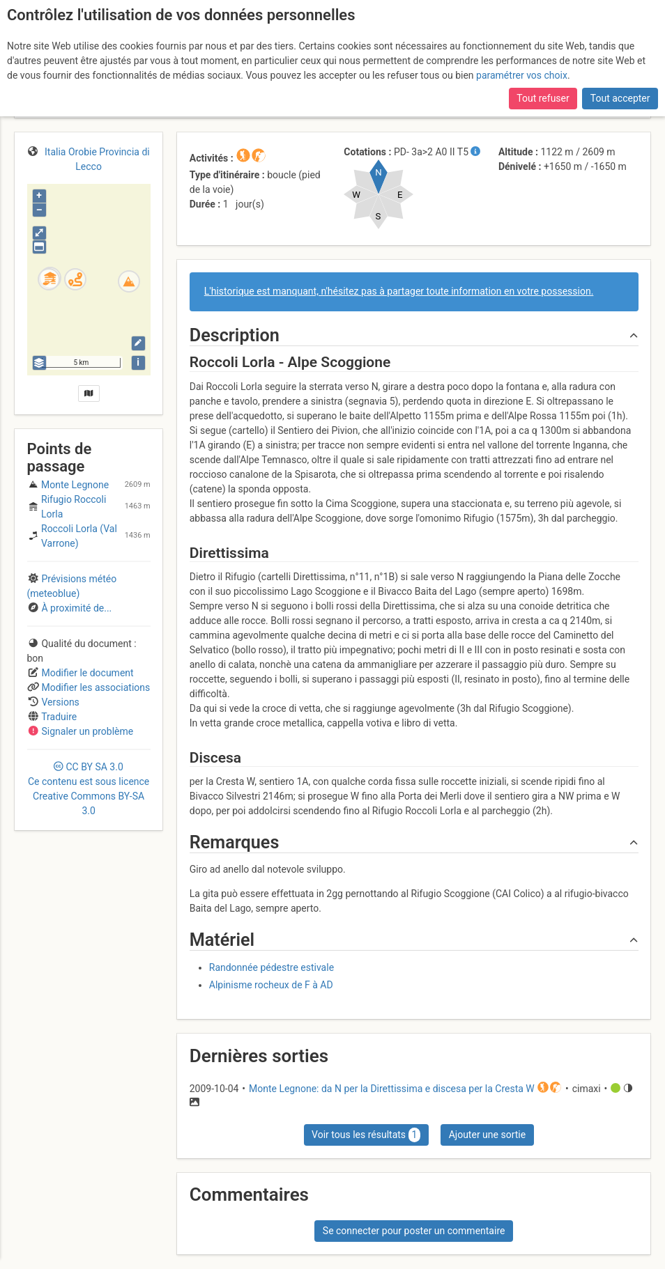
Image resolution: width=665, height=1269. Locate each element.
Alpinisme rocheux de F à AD (271, 984)
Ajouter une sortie (487, 1134)
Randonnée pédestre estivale (271, 967)
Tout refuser (543, 98)
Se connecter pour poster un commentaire (414, 1230)
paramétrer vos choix (521, 75)
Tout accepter (620, 98)
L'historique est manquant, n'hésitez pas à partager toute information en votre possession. (399, 291)
